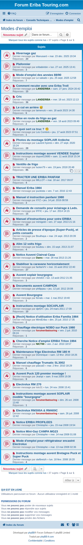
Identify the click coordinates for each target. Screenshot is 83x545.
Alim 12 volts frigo (28, 244)
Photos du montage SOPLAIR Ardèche (42, 140)
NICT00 (40, 344)
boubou (40, 247)
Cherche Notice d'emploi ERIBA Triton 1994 (46, 341)
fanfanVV (41, 267)
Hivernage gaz (26, 53)
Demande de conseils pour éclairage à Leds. (47, 208)
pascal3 (40, 365)
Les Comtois (43, 132)
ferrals (39, 298)
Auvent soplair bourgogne (34, 274)
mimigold (41, 222)
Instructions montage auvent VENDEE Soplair (48, 153)
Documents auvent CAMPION (36, 285)
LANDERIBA (43, 88)
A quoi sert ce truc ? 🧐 (32, 129)
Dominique (42, 354)
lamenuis (41, 110)
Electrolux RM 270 (28, 384)
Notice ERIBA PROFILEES (34, 422)
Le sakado (41, 78)
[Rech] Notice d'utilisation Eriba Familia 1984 (47, 316)
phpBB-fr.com (47, 536)
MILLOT (40, 180)
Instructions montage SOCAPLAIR (40, 305)
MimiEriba (41, 319)
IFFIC (39, 211)
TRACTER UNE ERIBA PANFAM (38, 177)
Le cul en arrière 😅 (29, 107)
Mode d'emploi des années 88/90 (38, 75)
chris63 (40, 277)
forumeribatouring (46, 330)
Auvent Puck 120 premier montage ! (41, 373)
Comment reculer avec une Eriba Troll (42, 85)
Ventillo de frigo (27, 164)
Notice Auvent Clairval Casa (35, 254)
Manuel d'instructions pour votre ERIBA (43, 219)
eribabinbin (42, 67)
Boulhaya (41, 236)
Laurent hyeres (44, 143)
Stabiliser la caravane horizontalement (42, 264)
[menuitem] (11, 13)
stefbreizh (41, 459)
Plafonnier (23, 64)
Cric (19, 96)
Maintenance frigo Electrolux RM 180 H (43, 351)
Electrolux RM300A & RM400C (37, 410)
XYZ (38, 200)
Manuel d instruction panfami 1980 (40, 197)
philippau (41, 288)
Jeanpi (39, 376)
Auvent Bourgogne (29, 295)
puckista (40, 191)
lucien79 (40, 167)
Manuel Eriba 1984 (29, 188)
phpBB (31, 533)
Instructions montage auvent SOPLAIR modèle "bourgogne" (41, 395)
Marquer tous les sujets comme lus (27, 40)
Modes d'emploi (16, 28)
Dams (39, 257)
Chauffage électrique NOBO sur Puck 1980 (45, 327)
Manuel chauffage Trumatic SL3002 (40, 362)
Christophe (42, 425)
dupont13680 (43, 156)
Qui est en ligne (11, 489)
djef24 (39, 308)
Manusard (41, 56)
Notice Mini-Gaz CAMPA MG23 (37, 431)
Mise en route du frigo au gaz (36, 118)
